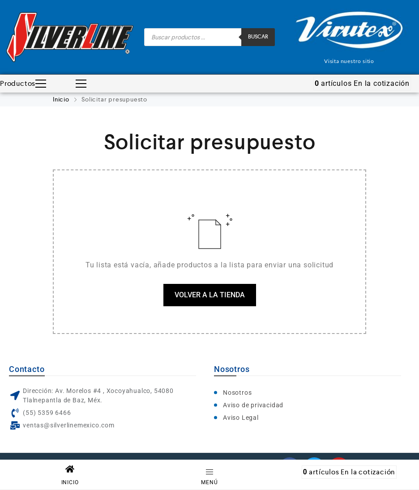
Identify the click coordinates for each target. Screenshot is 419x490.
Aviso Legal (241, 417)
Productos (23, 83)
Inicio (62, 99)
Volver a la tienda (210, 295)
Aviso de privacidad (253, 405)
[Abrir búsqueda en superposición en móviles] (209, 37)
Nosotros (237, 392)
